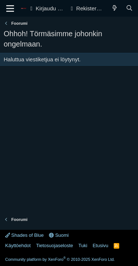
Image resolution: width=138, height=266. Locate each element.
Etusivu (101, 245)
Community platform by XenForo (60, 259)
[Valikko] (10, 8)
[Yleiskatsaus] (114, 8)
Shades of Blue (24, 235)
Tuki (82, 245)
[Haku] (129, 8)
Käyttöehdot (18, 245)
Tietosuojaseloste (54, 245)
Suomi (58, 235)
